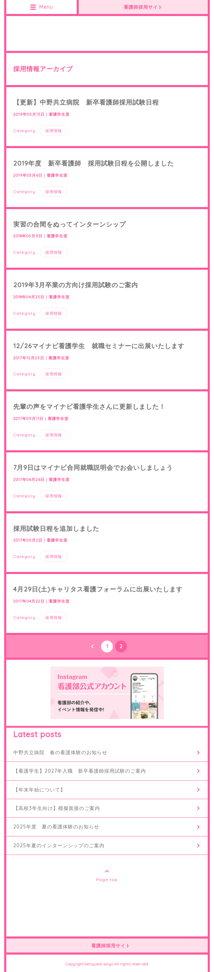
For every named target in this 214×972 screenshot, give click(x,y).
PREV (93, 646)
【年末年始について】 (39, 790)
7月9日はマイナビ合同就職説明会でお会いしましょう (93, 468)
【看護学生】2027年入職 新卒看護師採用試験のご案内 (79, 771)
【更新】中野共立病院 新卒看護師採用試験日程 (86, 102)
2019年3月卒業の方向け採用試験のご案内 (75, 285)
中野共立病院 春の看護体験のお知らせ (60, 752)
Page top (107, 879)
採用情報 (53, 130)
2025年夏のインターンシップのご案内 (59, 845)
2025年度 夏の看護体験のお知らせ (56, 827)
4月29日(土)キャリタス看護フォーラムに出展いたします (98, 589)
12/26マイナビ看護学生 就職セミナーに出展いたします (98, 346)
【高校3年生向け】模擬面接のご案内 (56, 808)
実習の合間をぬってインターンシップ (69, 224)
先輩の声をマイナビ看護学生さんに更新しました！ (89, 407)
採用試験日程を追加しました (56, 529)
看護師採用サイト (143, 7)
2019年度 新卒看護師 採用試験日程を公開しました (93, 163)
